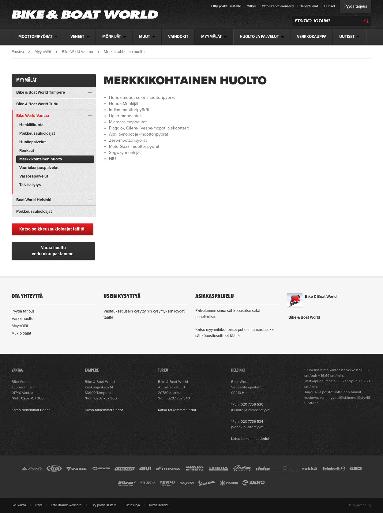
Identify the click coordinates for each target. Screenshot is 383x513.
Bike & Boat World (321, 296)
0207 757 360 (105, 398)
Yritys (251, 6)
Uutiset (329, 6)
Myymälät (43, 51)
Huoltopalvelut (32, 142)
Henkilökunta (31, 124)
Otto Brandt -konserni (278, 6)
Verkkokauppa (311, 37)
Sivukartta (19, 505)
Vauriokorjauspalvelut (38, 167)
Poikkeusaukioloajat (37, 133)
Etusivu (18, 51)
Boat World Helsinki (33, 199)
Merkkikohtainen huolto (40, 159)
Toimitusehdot (158, 505)
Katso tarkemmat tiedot (31, 410)
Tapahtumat (309, 6)
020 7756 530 (252, 404)
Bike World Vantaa (77, 51)
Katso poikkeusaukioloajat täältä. (52, 229)
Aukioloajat (21, 333)
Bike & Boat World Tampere (40, 92)
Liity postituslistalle (226, 6)
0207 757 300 (32, 398)
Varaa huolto (22, 318)
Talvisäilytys (30, 184)
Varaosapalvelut (33, 176)
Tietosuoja (132, 505)
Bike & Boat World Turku (38, 104)
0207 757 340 (178, 398)
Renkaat (26, 150)
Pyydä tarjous (355, 6)
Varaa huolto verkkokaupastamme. (53, 251)
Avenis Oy (364, 505)
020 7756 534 (252, 421)
